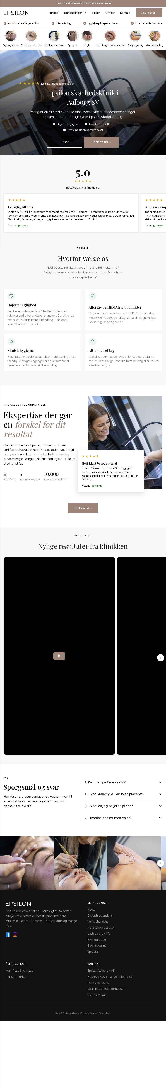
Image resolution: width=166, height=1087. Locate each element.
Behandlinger (75, 13)
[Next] (160, 660)
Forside (53, 12)
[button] (46, 83)
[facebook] (8, 937)
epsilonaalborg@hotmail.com (106, 991)
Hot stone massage (100, 930)
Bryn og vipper (97, 942)
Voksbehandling (98, 924)
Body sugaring (97, 948)
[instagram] (15, 937)
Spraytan (93, 954)
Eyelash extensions (100, 918)
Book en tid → (149, 12)
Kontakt (125, 12)
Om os (109, 12)
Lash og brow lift (98, 936)
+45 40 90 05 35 (98, 985)
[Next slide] (160, 866)
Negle (91, 912)
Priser (96, 12)
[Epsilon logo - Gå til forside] (16, 13)
